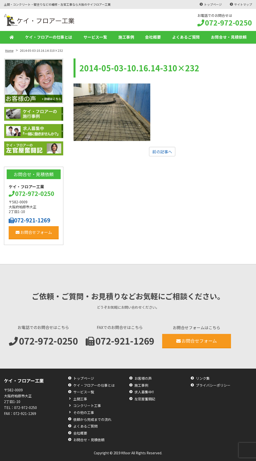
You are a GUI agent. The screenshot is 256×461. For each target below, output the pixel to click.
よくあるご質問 (186, 37)
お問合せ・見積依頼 (229, 37)
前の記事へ (162, 152)
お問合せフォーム (34, 232)
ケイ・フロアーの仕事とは (48, 37)
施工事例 (126, 37)
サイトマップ (243, 4)
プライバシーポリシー (213, 385)
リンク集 (203, 378)
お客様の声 (143, 378)
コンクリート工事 (87, 405)
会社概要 (153, 37)
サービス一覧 (95, 37)
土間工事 (80, 399)
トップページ (213, 4)
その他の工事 (83, 412)
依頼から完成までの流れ (92, 419)
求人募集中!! (144, 392)
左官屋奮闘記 (144, 399)
